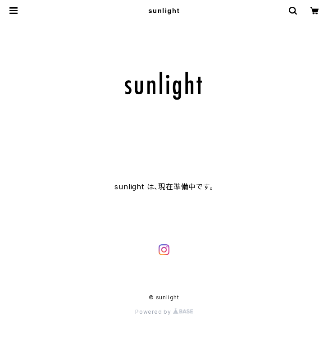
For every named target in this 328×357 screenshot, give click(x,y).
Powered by (164, 311)
